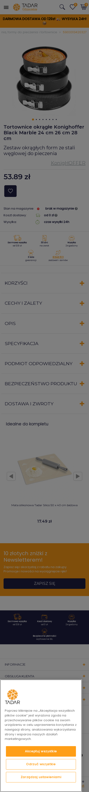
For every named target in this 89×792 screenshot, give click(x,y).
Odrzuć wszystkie (41, 764)
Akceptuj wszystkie (41, 751)
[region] (41, 735)
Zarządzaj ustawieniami (41, 777)
